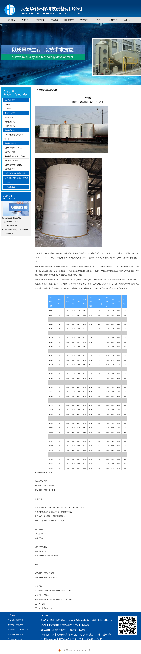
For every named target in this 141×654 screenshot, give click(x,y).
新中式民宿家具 (60, 634)
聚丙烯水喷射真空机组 (13, 165)
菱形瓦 (92, 634)
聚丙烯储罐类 (10, 100)
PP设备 (7, 182)
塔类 (98, 20)
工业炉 (82, 639)
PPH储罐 (84, 20)
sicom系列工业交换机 (61, 639)
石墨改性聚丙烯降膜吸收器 (15, 173)
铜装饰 (47, 639)
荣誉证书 (113, 20)
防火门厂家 (82, 634)
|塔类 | (26, 630)
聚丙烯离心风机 (11, 130)
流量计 (75, 639)
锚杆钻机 (72, 634)
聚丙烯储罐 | (12, 630)
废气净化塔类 (10, 113)
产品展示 (55, 20)
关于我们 (25, 20)
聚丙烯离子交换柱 (11, 169)
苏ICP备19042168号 (15, 639)
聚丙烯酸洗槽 (10, 152)
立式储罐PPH (47, 608)
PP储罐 (7, 104)
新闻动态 (40, 20)
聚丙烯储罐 (69, 20)
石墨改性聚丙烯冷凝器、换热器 (16, 178)
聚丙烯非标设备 (11, 143)
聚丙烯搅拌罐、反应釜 (13, 148)
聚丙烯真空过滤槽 (11, 160)
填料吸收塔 (9, 117)
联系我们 (128, 20)
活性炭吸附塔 (10, 126)
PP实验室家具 (10, 187)
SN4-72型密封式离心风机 (14, 135)
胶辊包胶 (98, 639)
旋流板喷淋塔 (10, 122)
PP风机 (7, 139)
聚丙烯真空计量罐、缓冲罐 (15, 156)
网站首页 (11, 20)
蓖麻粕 (90, 639)
